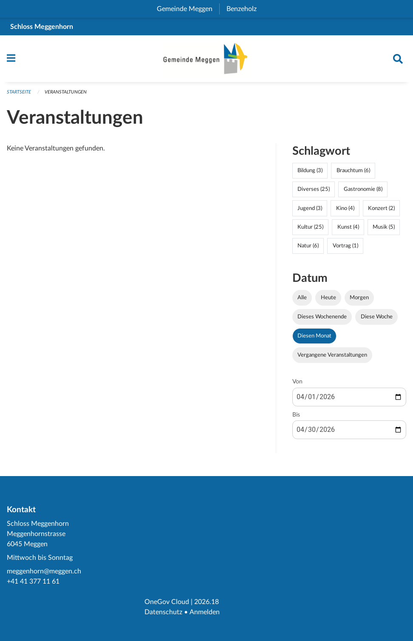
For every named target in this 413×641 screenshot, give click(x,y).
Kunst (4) (348, 229)
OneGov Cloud (166, 601)
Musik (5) (384, 229)
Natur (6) (308, 247)
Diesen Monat (314, 338)
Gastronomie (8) (363, 191)
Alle (302, 299)
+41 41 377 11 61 (33, 581)
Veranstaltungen (66, 94)
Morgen (359, 299)
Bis (296, 417)
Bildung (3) (309, 173)
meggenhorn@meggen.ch (44, 571)
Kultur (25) (310, 229)
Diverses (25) (313, 191)
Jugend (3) (309, 210)
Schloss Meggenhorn (41, 26)
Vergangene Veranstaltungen (332, 357)
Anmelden (204, 612)
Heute (328, 299)
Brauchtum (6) (353, 173)
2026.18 (206, 601)
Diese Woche (377, 318)
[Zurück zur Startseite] (206, 60)
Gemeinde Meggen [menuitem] (188, 9)
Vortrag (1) (345, 247)
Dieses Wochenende (322, 318)
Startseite (19, 94)
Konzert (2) (381, 210)
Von (297, 384)
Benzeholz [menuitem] (244, 9)
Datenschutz (163, 612)
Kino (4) (345, 210)
